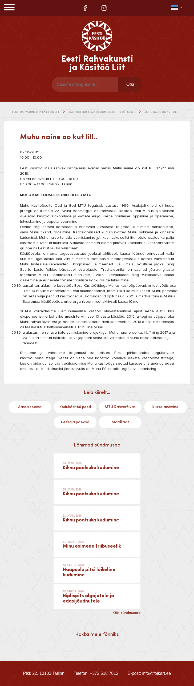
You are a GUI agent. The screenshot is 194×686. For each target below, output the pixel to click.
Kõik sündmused (126, 613)
